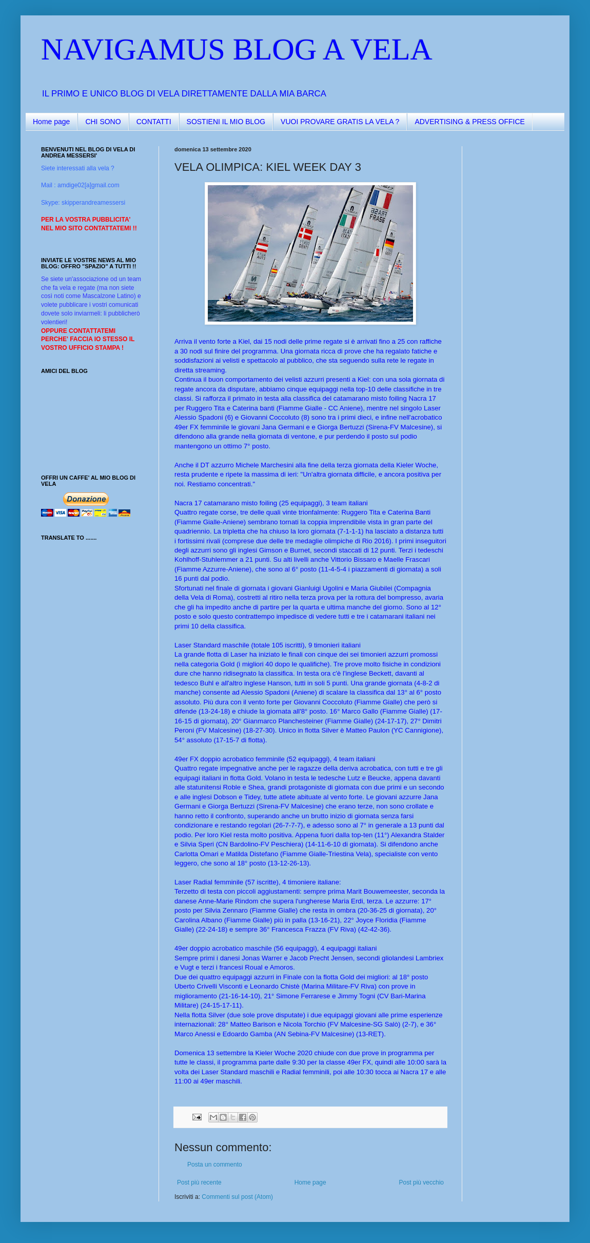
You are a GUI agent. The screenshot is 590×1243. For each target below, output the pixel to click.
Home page (51, 121)
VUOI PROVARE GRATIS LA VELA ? (340, 121)
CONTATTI (153, 121)
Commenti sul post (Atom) (237, 1196)
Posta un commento (214, 1164)
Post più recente (199, 1182)
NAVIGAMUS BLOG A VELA (236, 49)
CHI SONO (103, 121)
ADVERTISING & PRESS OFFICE (469, 121)
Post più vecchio (421, 1182)
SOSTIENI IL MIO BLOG (226, 121)
